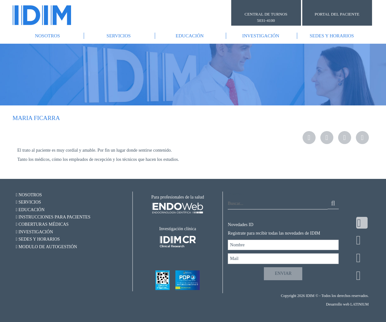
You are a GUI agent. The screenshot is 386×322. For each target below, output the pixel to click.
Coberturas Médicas (42, 224)
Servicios (119, 35)
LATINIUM (359, 304)
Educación (190, 35)
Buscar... (236, 194)
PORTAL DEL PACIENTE (337, 14)
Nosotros (47, 35)
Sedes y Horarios (332, 35)
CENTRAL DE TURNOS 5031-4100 (266, 17)
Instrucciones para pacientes (53, 217)
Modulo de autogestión (46, 246)
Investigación (260, 35)
